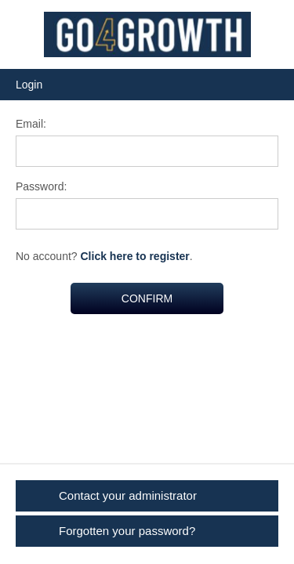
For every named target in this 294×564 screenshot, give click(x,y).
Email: (31, 124)
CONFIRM (147, 298)
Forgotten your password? (127, 530)
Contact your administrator (128, 495)
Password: (41, 186)
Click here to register (135, 256)
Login (29, 84)
